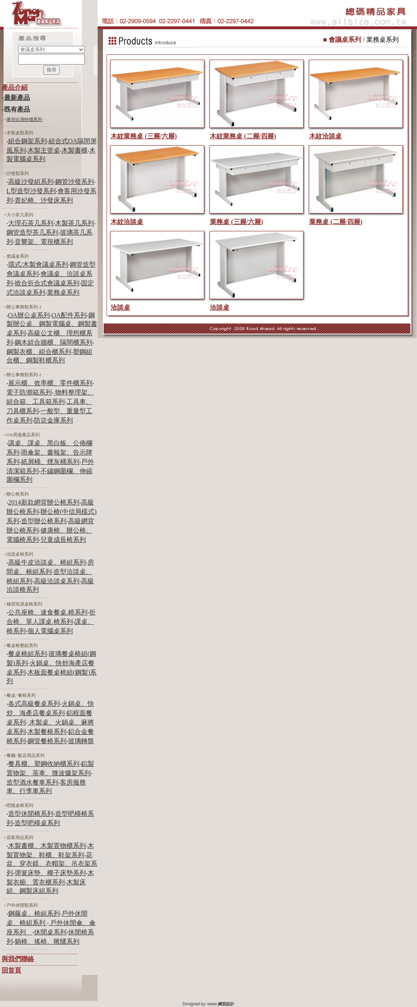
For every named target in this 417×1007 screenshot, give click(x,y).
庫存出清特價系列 (24, 119)
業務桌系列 (63, 292)
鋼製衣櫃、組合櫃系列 (38, 351)
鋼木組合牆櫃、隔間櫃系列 (53, 342)
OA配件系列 (69, 315)
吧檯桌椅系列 (19, 805)
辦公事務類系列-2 (23, 374)
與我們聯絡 (18, 958)
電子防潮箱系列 (29, 392)
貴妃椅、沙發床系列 (44, 200)
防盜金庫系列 (53, 420)
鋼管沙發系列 (74, 181)
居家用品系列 (19, 837)
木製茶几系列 (74, 223)
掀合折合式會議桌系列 (47, 283)
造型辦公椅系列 (43, 521)
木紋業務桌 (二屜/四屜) (243, 136)
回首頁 (11, 970)
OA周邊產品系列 (23, 434)
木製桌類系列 (19, 132)
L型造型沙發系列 (31, 191)
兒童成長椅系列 (63, 539)
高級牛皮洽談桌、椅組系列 (47, 562)
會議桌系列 (17, 256)
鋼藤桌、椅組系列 (34, 913)
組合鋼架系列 (27, 141)
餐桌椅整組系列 (22, 645)
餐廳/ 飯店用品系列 (25, 755)
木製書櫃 (75, 150)
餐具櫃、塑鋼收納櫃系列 (43, 763)
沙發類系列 (17, 173)
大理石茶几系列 (30, 223)
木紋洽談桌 (325, 136)
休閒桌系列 (50, 932)
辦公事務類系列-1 (23, 306)
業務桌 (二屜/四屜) (335, 221)
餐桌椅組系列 (27, 653)
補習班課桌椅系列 (24, 604)
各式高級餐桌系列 (34, 703)
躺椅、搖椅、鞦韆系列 (47, 941)
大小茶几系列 (19, 214)
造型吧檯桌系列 (37, 822)
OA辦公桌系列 (29, 315)
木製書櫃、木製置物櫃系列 (47, 845)
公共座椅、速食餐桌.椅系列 (48, 612)
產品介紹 (15, 87)
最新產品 (17, 97)
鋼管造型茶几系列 (32, 232)
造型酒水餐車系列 (32, 782)
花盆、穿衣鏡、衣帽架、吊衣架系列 (51, 864)
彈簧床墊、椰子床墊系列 (50, 872)
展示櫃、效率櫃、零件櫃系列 (50, 383)
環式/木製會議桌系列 (38, 264)
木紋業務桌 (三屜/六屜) (144, 136)
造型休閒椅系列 (30, 813)
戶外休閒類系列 (22, 905)
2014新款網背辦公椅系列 (43, 502)
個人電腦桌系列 (50, 630)
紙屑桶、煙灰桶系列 (50, 461)
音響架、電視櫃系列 (44, 241)
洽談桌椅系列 (19, 554)
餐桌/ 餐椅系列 (21, 695)
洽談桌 (120, 307)
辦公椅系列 (17, 494)
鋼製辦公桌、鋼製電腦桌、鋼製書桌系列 (51, 324)
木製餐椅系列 (47, 731)
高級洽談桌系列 (56, 581)
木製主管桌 (44, 150)
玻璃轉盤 (81, 740)
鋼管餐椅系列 (47, 740)
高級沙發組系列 (30, 181)
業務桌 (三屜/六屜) (236, 221)
